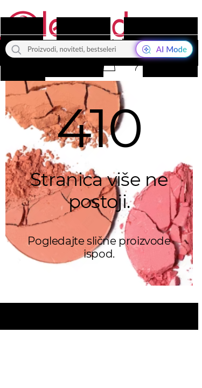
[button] (109, 64)
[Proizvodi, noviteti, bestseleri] (99, 49)
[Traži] (16, 49)
